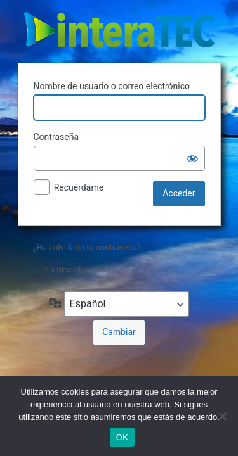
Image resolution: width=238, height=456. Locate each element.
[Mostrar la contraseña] (192, 158)
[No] (222, 416)
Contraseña (56, 137)
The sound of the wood (119, 30)
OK (122, 437)
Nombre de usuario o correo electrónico (112, 86)
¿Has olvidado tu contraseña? (87, 247)
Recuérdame (78, 187)
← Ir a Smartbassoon (72, 269)
